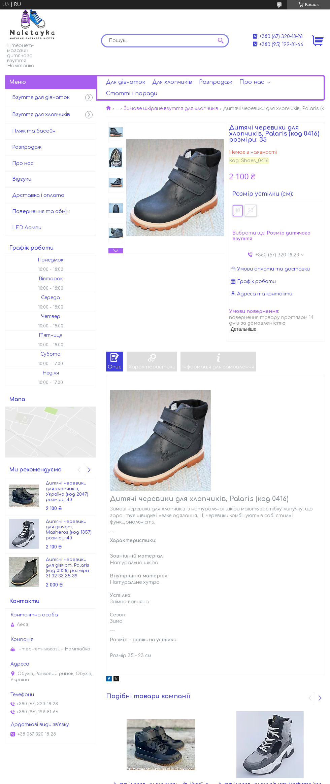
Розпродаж (215, 82)
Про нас (251, 82)
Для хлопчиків (172, 82)
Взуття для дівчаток (41, 97)
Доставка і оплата (38, 195)
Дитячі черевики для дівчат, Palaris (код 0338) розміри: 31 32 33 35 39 (68, 567)
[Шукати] (220, 40)
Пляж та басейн (34, 131)
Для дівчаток (125, 82)
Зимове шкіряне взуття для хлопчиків (171, 108)
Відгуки (21, 179)
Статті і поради (131, 94)
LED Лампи (26, 227)
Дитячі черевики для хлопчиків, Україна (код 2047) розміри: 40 (67, 491)
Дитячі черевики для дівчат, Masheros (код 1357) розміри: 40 (69, 529)
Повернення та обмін (41, 211)
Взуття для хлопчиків (41, 114)
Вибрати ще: (271, 236)
